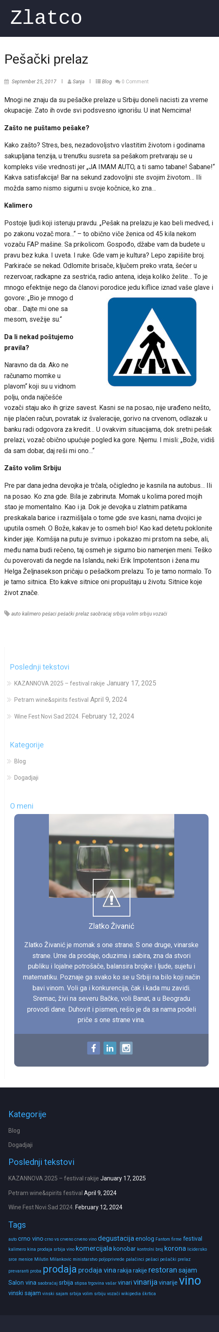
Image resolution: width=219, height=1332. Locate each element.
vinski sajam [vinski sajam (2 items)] (24, 1293)
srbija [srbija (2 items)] (66, 1282)
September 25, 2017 (34, 82)
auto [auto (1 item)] (12, 1239)
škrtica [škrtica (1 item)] (149, 1293)
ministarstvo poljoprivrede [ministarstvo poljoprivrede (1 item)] (99, 1259)
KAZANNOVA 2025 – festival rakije (59, 683)
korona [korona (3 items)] (175, 1248)
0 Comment (135, 82)
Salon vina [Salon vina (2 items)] (22, 1282)
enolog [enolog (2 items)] (144, 1238)
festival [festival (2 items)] (192, 1238)
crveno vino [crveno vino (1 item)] (85, 1239)
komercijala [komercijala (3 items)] (94, 1248)
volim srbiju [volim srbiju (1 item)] (94, 1293)
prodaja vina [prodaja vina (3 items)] (97, 1270)
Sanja (78, 82)
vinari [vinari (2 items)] (125, 1282)
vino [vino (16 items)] (190, 1280)
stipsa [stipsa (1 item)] (80, 1283)
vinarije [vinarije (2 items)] (168, 1282)
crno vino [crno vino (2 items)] (30, 1238)
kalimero (31, 614)
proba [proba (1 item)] (35, 1271)
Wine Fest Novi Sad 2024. (47, 716)
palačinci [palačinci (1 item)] (135, 1259)
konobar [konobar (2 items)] (124, 1248)
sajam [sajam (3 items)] (187, 1270)
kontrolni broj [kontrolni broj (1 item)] (150, 1249)
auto (16, 614)
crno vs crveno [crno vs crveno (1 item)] (59, 1239)
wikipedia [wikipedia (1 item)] (131, 1293)
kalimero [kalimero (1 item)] (17, 1249)
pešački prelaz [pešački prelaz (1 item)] (175, 1259)
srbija (119, 614)
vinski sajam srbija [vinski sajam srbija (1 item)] (61, 1293)
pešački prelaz (73, 614)
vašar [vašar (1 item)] (111, 1283)
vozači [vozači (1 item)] (113, 1293)
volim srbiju (139, 614)
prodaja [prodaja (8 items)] (60, 1269)
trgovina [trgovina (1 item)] (96, 1283)
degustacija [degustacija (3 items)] (116, 1238)
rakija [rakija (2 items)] (124, 1270)
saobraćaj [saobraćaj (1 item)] (48, 1283)
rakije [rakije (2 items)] (140, 1270)
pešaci (49, 614)
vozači (160, 614)
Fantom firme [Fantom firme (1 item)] (168, 1239)
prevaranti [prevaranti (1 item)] (18, 1271)
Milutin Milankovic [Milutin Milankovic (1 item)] (52, 1259)
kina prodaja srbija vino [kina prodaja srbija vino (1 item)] (50, 1249)
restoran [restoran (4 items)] (162, 1270)
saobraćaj (101, 614)
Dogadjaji (26, 777)
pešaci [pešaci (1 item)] (152, 1259)
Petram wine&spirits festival (51, 699)
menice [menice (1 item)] (25, 1259)
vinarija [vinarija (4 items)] (145, 1282)
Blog (107, 82)
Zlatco (46, 18)
